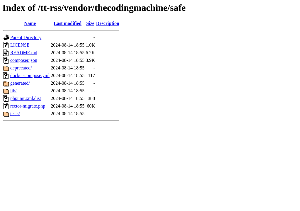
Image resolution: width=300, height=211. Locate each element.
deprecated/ (21, 67)
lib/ (13, 90)
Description (107, 23)
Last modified (68, 23)
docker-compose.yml (30, 75)
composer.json (23, 60)
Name (30, 23)
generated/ (20, 83)
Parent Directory (25, 37)
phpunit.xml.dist (25, 98)
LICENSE (20, 44)
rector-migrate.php (27, 105)
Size (90, 23)
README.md (23, 52)
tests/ (15, 113)
